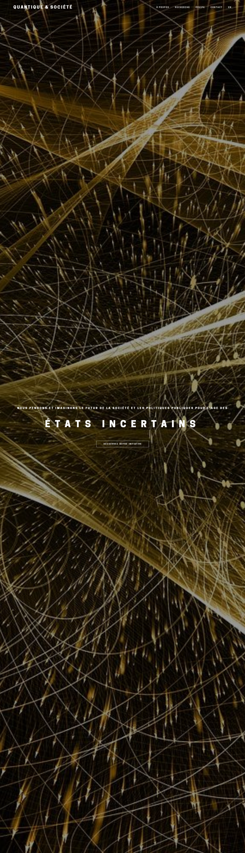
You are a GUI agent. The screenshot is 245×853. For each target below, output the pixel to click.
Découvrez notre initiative (123, 444)
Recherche (182, 8)
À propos (162, 8)
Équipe (200, 8)
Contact (216, 8)
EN (230, 8)
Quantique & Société (43, 7)
